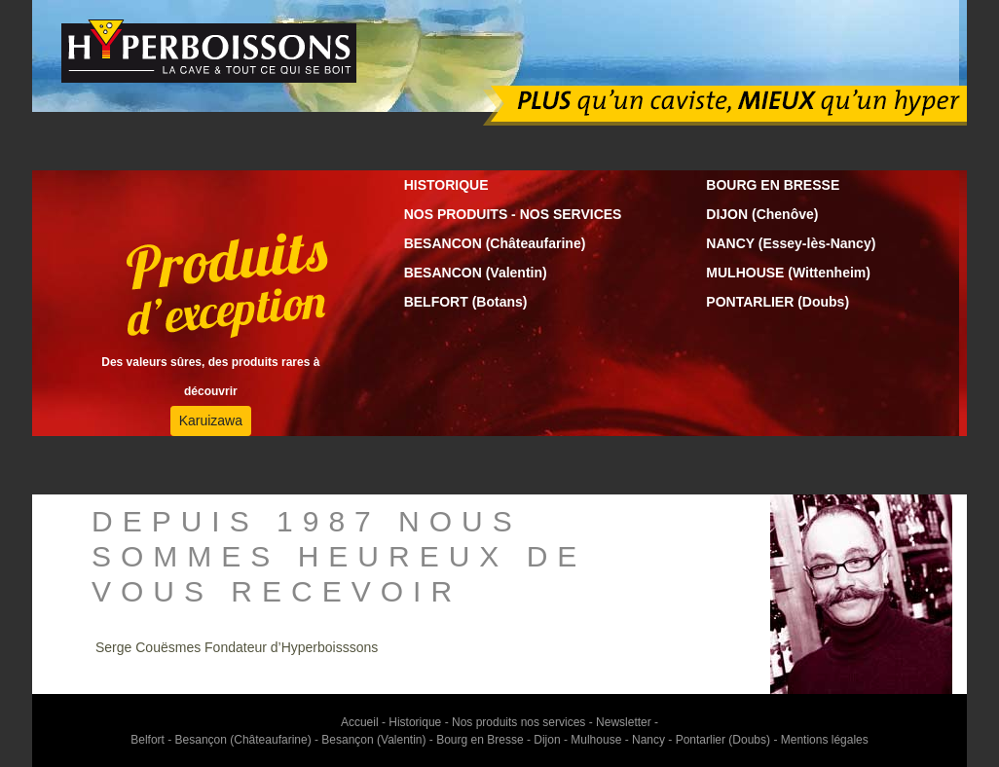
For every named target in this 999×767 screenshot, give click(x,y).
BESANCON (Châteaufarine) (495, 243)
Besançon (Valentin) (373, 740)
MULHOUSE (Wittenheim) (788, 272)
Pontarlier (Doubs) (723, 740)
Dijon (547, 740)
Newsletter (623, 722)
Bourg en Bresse (479, 740)
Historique (414, 722)
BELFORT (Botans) (466, 302)
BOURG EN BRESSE (772, 185)
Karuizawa (210, 420)
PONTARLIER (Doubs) (777, 302)
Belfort (147, 740)
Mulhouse (596, 740)
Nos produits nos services (520, 722)
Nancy (648, 740)
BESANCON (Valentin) (475, 272)
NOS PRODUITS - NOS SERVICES (513, 214)
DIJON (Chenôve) (762, 214)
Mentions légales (825, 740)
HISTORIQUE (446, 185)
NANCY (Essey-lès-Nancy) (790, 243)
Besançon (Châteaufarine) (243, 740)
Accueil (360, 722)
